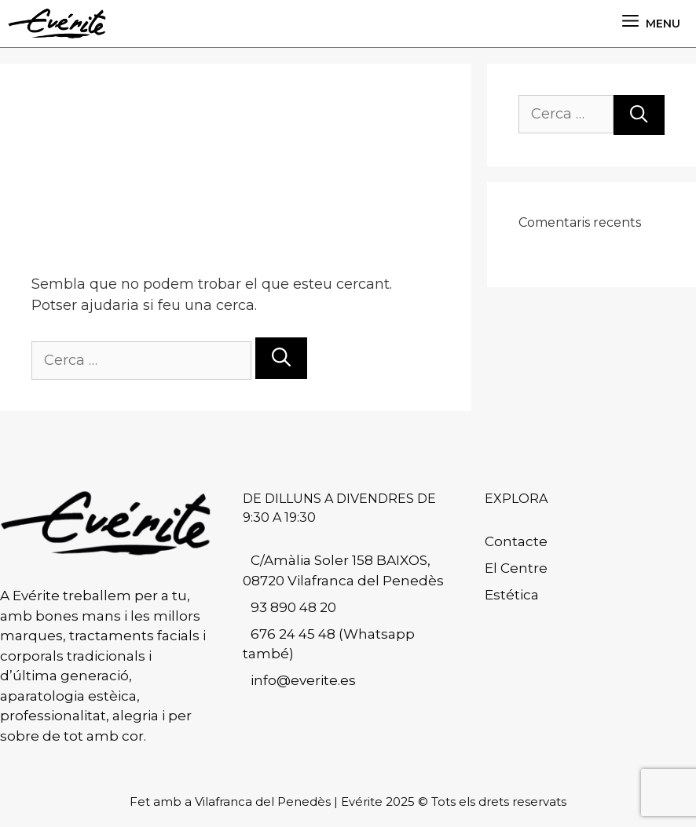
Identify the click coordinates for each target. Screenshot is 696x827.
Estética (512, 595)
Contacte (516, 541)
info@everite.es (303, 680)
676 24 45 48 (293, 634)
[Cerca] (281, 358)
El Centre (516, 568)
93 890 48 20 (293, 607)
